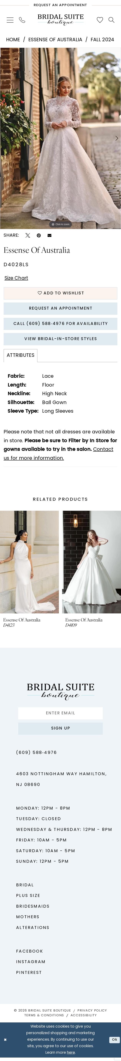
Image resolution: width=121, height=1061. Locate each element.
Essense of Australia (55, 40)
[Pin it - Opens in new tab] (39, 235)
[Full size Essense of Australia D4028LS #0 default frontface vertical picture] (60, 138)
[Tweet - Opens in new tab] (27, 235)
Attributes (20, 358)
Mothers (28, 921)
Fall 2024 (102, 40)
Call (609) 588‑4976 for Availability (60, 325)
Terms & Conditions (44, 1019)
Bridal (25, 889)
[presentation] (29, 564)
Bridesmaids (33, 910)
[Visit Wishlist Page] (100, 20)
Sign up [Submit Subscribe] (61, 732)
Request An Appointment (61, 310)
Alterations (32, 932)
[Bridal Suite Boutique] (60, 20)
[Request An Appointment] (60, 4)
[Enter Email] (60, 716)
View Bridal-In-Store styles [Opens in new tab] (61, 341)
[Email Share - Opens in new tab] (49, 235)
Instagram (31, 966)
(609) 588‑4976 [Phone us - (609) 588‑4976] (36, 756)
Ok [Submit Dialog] (114, 1043)
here (71, 1056)
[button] (10, 20)
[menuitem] (10, 20)
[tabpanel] (60, 138)
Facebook (29, 955)
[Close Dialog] (5, 1043)
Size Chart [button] (17, 278)
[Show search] (111, 20)
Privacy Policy (92, 1014)
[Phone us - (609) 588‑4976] (22, 20)
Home (13, 40)
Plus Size (28, 899)
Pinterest (29, 976)
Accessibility (84, 1019)
